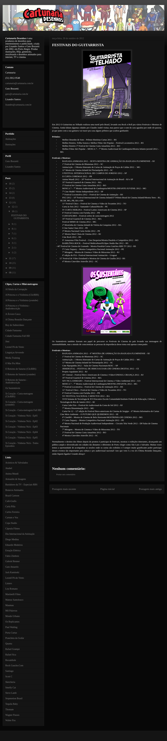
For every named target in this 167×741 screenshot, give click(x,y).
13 (10, 198)
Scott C (8, 676)
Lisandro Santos (13, 167)
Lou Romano (11, 589)
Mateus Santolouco (14, 600)
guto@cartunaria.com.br (16, 94)
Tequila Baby (11, 704)
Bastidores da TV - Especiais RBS (21, 484)
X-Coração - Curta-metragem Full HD (23, 410)
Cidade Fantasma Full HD (17, 336)
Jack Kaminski (12, 572)
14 (10, 193)
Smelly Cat (10, 687)
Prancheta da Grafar (14, 638)
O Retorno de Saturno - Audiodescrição (16, 381)
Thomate (9, 709)
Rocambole (10, 660)
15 (10, 188)
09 (10, 268)
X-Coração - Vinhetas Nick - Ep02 (21, 421)
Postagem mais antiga (150, 489)
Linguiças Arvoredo (14, 352)
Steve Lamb (11, 693)
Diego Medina (12, 539)
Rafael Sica (10, 654)
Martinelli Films (13, 594)
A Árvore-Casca (13, 314)
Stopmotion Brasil (13, 698)
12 (10, 202)
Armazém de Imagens (15, 479)
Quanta (8, 643)
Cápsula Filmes (12, 528)
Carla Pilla (10, 506)
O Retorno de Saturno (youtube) (20, 374)
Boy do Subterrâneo (14, 325)
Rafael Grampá (12, 649)
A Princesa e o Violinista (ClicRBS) (22, 295)
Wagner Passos (12, 715)
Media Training (12, 358)
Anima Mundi (12, 473)
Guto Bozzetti (11, 161)
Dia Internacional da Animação (20, 534)
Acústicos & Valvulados (16, 462)
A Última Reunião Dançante (18, 319)
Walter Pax (10, 720)
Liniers (8, 583)
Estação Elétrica (13, 550)
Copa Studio (11, 523)
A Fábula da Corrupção (16, 289)
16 (10, 183)
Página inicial (107, 489)
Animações (10, 139)
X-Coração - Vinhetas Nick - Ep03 (21, 427)
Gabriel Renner (12, 561)
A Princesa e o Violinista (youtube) (21, 300)
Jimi (7, 341)
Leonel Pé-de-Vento (14, 347)
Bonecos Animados (14, 490)
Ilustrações (10, 144)
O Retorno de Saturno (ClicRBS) (20, 369)
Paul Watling (11, 627)
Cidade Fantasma (13, 330)
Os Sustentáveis (12, 388)
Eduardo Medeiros (14, 545)
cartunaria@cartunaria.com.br (19, 83)
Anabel (8, 468)
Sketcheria (10, 682)
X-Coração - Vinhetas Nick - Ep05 (21, 437)
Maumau (9, 605)
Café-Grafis (10, 501)
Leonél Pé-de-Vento (14, 578)
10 (13, 211)
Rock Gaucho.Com (14, 665)
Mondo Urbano (12, 616)
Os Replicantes (12, 621)
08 (10, 272)
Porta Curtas (11, 632)
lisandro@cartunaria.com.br (18, 104)
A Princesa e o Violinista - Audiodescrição (17, 307)
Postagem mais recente (64, 489)
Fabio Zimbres (12, 556)
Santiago (9, 671)
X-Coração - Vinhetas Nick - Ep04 (21, 432)
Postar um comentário (65, 474)
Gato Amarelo (12, 567)
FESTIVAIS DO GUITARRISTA (78, 45)
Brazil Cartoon (12, 495)
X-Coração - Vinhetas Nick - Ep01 (21, 415)
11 (10, 258)
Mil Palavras (11, 610)
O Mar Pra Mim (12, 363)
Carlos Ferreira (12, 512)
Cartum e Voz (11, 517)
